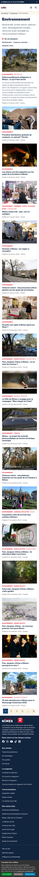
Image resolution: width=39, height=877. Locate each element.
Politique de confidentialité (11, 857)
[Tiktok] (16, 742)
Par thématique (7, 756)
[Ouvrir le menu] (31, 8)
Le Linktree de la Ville (9, 801)
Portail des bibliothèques (10, 810)
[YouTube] (11, 742)
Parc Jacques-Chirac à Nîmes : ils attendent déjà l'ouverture (17, 553)
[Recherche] (36, 8)
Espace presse (7, 797)
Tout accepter (6, 874)
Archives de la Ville (8, 825)
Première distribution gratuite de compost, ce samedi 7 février (17, 136)
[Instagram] (7, 742)
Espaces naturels (20, 42)
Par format (5, 764)
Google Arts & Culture (9, 833)
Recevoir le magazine (9, 780)
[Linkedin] (19, 742)
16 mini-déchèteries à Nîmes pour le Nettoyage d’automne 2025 (18, 701)
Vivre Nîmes (4, 13)
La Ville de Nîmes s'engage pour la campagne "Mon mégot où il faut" (17, 400)
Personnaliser (30, 874)
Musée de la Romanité (9, 841)
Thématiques (14, 13)
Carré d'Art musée (8, 829)
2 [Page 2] (11, 711)
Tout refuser (18, 874)
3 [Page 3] (16, 711)
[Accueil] (3, 7)
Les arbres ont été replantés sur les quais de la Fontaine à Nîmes (18, 173)
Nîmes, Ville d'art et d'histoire (12, 818)
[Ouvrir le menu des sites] (37, 2)
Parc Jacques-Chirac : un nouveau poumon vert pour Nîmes (17, 627)
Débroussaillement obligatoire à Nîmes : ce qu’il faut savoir (16, 78)
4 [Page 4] (22, 711)
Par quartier (6, 760)
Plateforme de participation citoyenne (15, 814)
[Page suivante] (33, 711)
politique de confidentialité (25, 871)
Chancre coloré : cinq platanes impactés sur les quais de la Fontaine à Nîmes (19, 477)
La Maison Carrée (8, 821)
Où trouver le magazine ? (10, 776)
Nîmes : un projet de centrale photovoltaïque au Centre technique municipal (18, 438)
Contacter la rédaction (9, 772)
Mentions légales (8, 853)
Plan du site (6, 848)
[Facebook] (3, 742)
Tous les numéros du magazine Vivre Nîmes (17, 784)
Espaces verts (7, 46)
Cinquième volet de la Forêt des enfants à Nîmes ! (16, 516)
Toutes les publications (10, 752)
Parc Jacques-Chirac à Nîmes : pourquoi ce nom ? (16, 664)
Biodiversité (7, 42)
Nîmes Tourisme (7, 837)
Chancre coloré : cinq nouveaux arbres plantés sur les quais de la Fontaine (19, 289)
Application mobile (8, 793)
